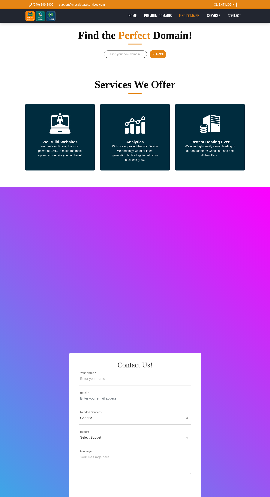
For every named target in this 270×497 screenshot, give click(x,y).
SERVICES (213, 15)
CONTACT (234, 15)
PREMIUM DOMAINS (158, 15)
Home (134, 15)
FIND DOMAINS (189, 15)
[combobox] (135, 418)
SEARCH (158, 54)
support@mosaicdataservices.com (82, 4)
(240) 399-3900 (43, 4)
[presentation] (135, 489)
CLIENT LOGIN (224, 4)
